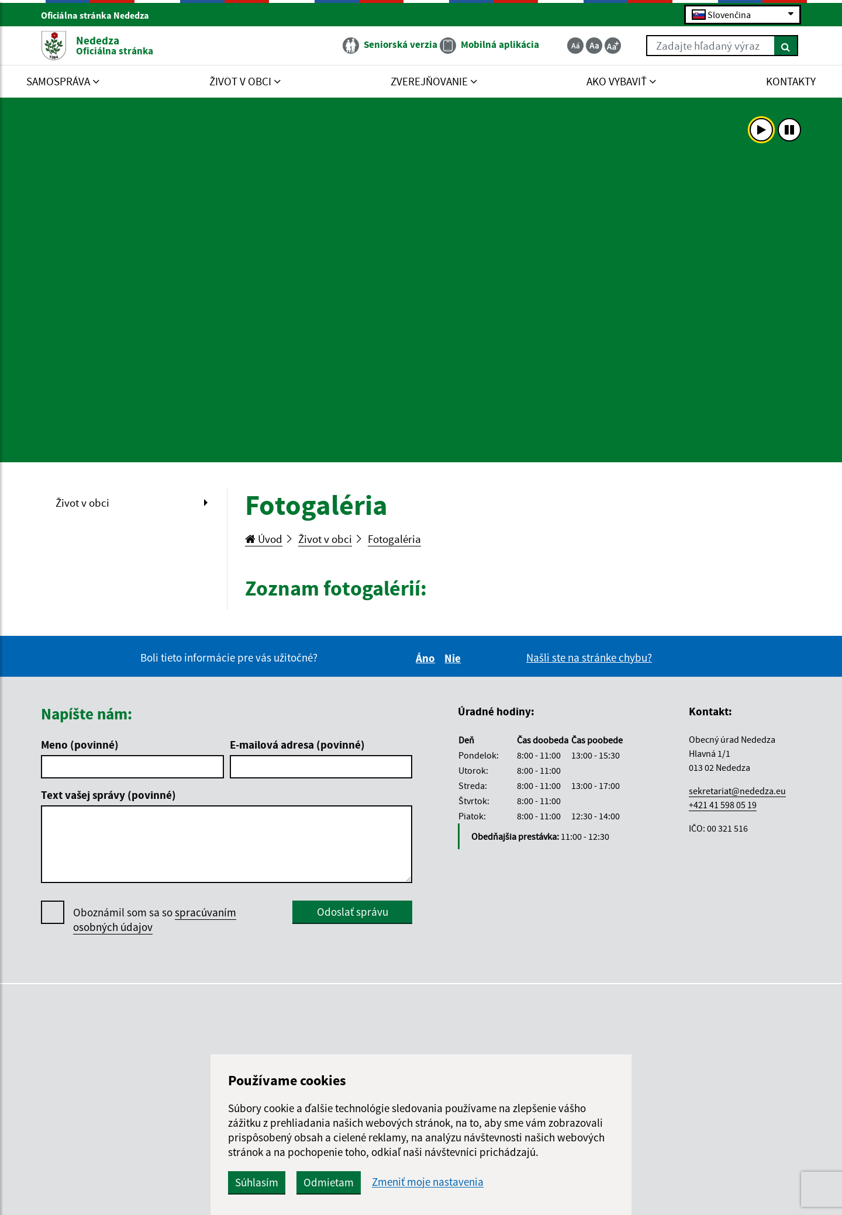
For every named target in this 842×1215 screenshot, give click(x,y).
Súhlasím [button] (256, 1182)
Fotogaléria (394, 539)
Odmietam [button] (328, 1182)
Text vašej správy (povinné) (108, 795)
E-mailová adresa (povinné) (297, 745)
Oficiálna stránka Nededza (100, 15)
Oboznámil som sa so (154, 919)
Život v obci (82, 503)
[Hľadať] (786, 45)
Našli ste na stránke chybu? (589, 657)
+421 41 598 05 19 (723, 805)
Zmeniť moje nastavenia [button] (428, 1182)
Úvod (263, 539)
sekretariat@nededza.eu (737, 791)
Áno (427, 658)
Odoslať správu (352, 912)
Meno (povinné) (80, 745)
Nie (454, 658)
